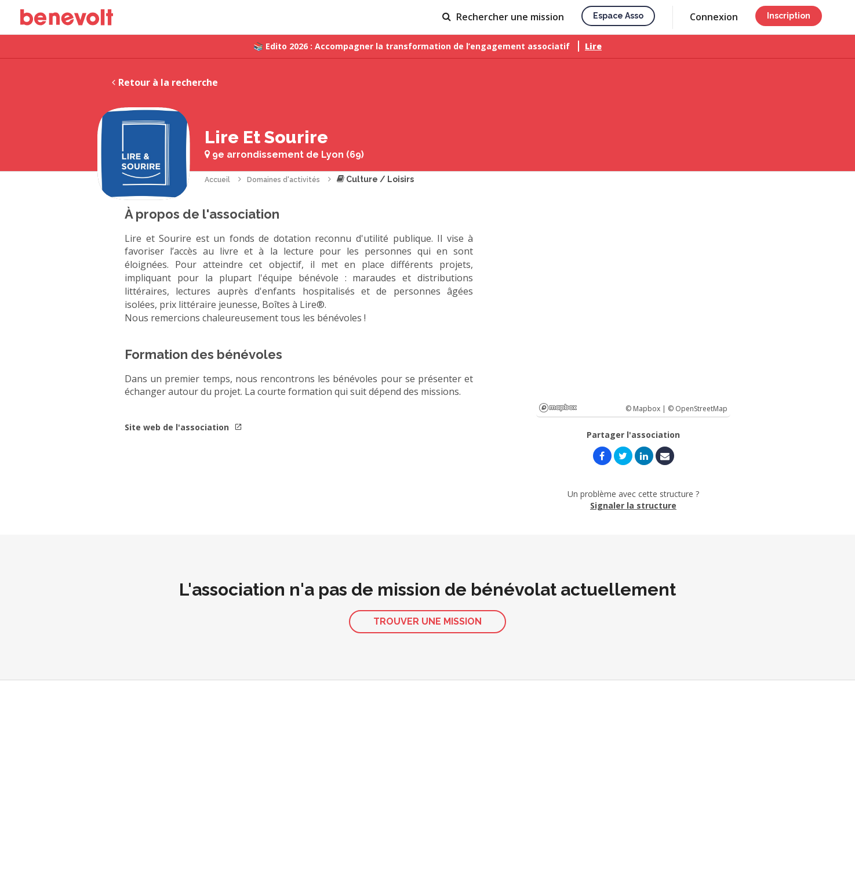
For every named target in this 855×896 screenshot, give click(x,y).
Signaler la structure (633, 505)
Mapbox (558, 407)
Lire (593, 46)
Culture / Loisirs (375, 179)
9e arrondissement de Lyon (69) (284, 154)
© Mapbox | (646, 408)
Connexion (714, 16)
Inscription (788, 15)
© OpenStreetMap (697, 408)
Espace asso (618, 15)
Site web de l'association (183, 427)
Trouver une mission (427, 621)
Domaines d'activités (283, 180)
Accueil (217, 180)
